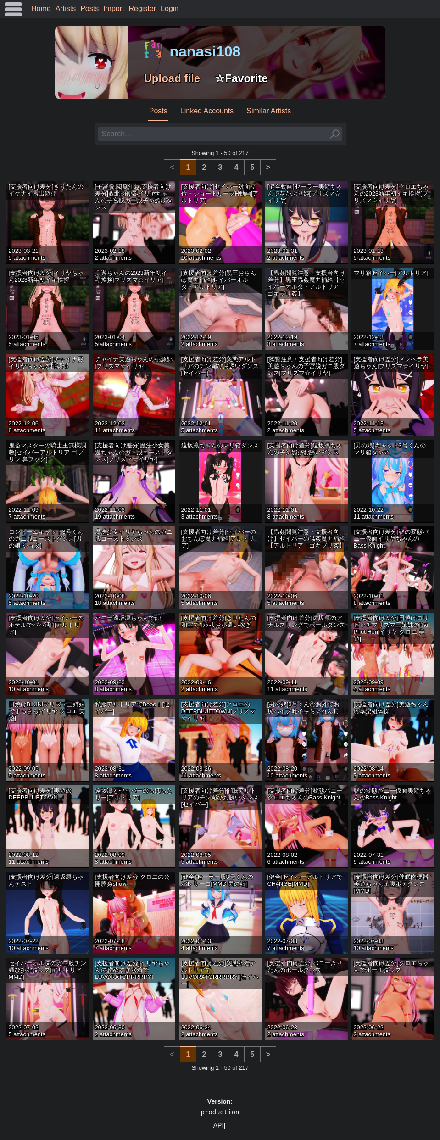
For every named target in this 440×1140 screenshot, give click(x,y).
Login (169, 8)
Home (41, 8)
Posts (89, 8)
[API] (218, 1125)
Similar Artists (268, 111)
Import (113, 8)
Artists (66, 8)
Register (142, 8)
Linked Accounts (207, 111)
